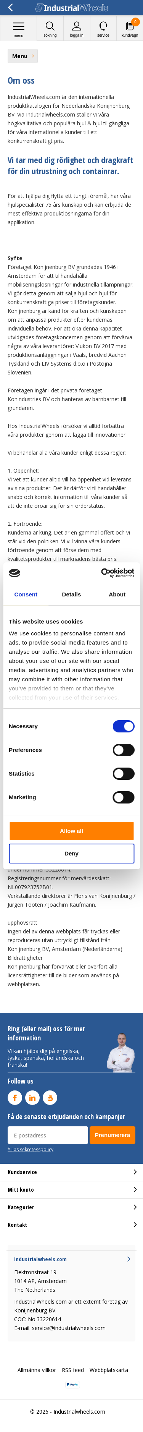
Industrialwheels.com (79, 1411)
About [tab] (117, 594)
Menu (18, 29)
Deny (71, 853)
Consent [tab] (25, 594)
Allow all (71, 831)
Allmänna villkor (37, 1370)
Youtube (50, 1096)
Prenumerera (112, 1135)
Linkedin (32, 1096)
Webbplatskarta (109, 1370)
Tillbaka (10, 7)
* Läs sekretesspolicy (30, 1149)
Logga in (77, 29)
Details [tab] (71, 594)
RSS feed (73, 1370)
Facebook (15, 1096)
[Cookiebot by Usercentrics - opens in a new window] (101, 573)
